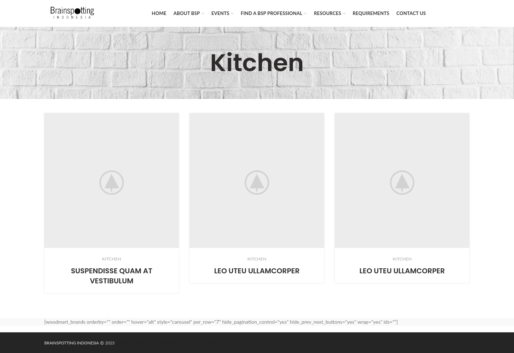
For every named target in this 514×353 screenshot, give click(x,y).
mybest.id (214, 342)
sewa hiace (169, 342)
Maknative (124, 342)
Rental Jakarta (192, 342)
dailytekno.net (146, 342)
